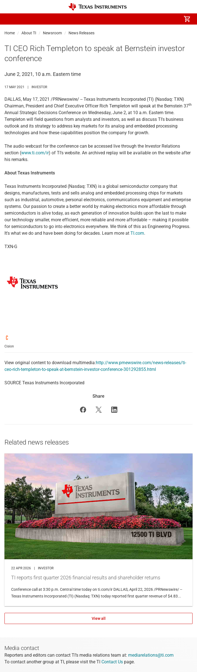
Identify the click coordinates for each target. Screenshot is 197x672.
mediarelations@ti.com (151, 655)
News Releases (81, 33)
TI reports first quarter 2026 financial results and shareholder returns (98, 529)
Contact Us (112, 661)
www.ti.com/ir (35, 152)
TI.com (137, 233)
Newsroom (52, 33)
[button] (10, 19)
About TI (28, 33)
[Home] (97, 7)
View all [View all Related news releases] (99, 618)
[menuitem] (140, 19)
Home (9, 33)
